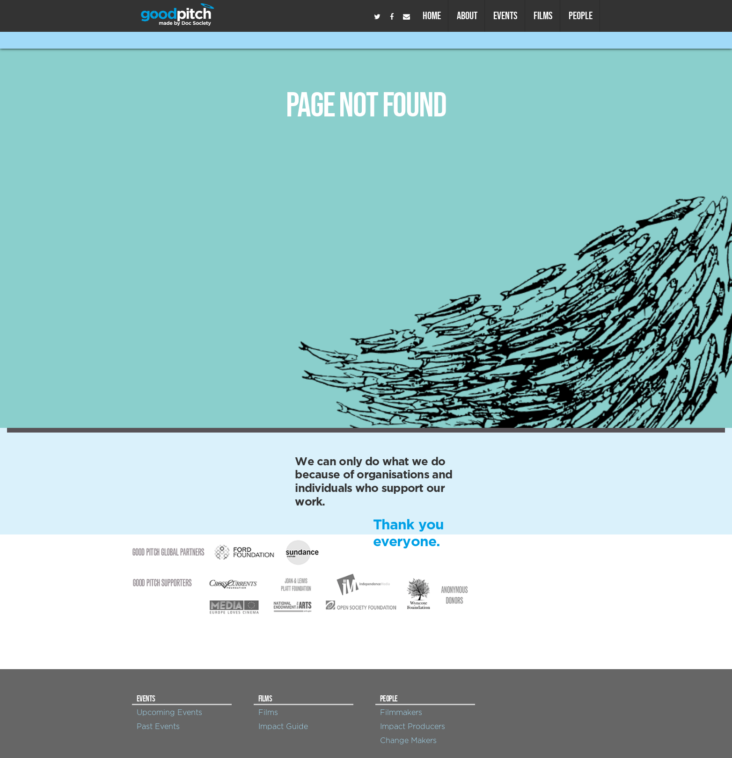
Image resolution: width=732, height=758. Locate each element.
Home (432, 15)
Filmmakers (401, 712)
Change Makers (408, 740)
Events (505, 15)
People (581, 15)
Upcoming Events (169, 712)
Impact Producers (412, 726)
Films (543, 15)
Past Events (158, 726)
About (467, 15)
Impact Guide (283, 726)
